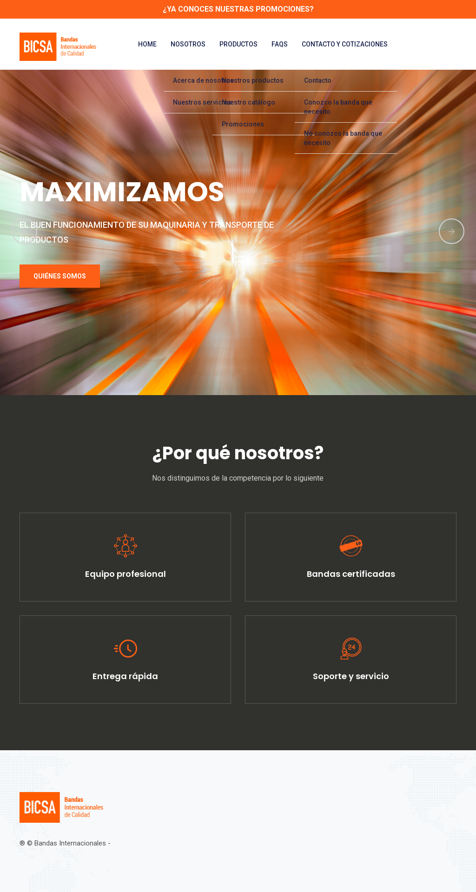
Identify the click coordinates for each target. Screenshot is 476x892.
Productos (238, 44)
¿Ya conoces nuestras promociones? (238, 9)
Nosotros (188, 44)
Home (147, 44)
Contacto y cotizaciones (345, 44)
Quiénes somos (59, 276)
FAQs (279, 44)
